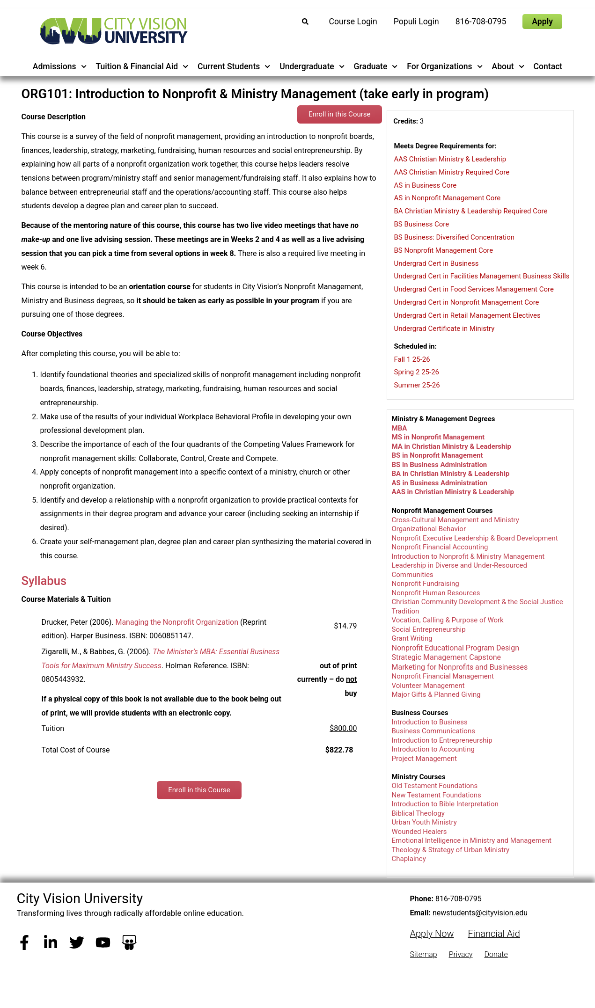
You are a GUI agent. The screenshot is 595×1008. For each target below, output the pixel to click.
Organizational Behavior (429, 529)
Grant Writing (412, 638)
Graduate (376, 66)
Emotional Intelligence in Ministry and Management (472, 840)
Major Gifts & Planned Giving (436, 694)
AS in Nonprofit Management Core (447, 198)
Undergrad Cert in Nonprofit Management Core (466, 302)
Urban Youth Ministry (424, 822)
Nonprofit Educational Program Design (456, 647)
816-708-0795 (458, 898)
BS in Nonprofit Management (437, 455)
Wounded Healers (419, 831)
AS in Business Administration (439, 483)
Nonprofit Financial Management (443, 676)
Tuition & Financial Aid (141, 66)
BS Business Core (421, 224)
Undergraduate (312, 66)
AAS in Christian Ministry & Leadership (453, 492)
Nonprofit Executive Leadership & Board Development (475, 538)
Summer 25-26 (417, 385)
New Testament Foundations (436, 795)
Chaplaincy (409, 859)
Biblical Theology (418, 813)
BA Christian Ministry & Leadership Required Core (471, 211)
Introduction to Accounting (433, 749)
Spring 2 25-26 (417, 372)
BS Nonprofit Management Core (443, 250)
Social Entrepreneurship (429, 629)
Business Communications (433, 731)
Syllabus (44, 581)
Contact (548, 66)
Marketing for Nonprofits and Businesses (460, 667)
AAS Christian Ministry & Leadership (450, 159)
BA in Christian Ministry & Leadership (451, 473)
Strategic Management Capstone (447, 657)
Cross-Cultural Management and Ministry (455, 520)
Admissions (60, 66)
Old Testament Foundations (435, 786)
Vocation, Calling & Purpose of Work (448, 620)
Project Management (424, 758)
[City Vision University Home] (112, 31)
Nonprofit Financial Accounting (440, 547)
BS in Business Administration (439, 464)
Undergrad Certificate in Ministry (444, 328)
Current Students (234, 66)
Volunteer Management (428, 685)
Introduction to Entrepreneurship (442, 740)
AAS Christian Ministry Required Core (452, 172)
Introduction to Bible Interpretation (445, 804)
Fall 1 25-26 (412, 359)
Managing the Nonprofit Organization (176, 622)
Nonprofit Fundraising (425, 583)
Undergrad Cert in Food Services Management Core (474, 289)
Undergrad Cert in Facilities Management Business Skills (482, 276)
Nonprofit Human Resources (436, 593)
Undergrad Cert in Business (436, 263)
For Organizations (445, 66)
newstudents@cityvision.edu (480, 912)
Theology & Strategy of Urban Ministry (451, 850)
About (508, 66)
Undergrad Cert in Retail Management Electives (467, 315)
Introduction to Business (430, 722)
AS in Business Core (425, 185)
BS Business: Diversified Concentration (454, 237)
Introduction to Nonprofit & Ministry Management (468, 556)
